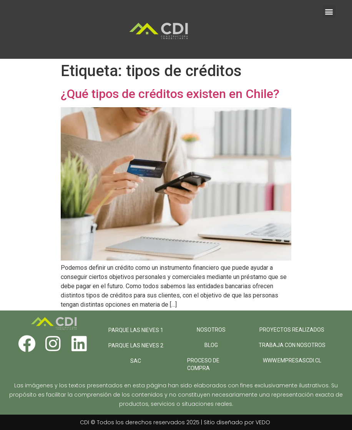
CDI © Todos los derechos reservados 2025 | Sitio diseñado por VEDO (175, 422)
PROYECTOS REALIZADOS (291, 330)
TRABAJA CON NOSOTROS (292, 345)
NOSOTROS (211, 330)
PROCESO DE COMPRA (203, 364)
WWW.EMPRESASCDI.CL (292, 360)
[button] (329, 11)
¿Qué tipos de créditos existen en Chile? (170, 93)
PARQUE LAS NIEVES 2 (135, 345)
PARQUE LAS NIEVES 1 (135, 330)
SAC (135, 361)
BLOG (211, 345)
